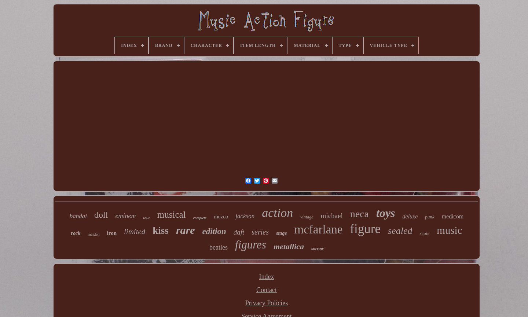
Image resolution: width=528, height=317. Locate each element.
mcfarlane (318, 229)
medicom (453, 216)
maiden (93, 234)
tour (146, 217)
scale (424, 233)
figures (250, 244)
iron (112, 233)
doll (101, 215)
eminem (125, 216)
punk (429, 217)
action (277, 213)
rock (76, 233)
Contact (266, 290)
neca (359, 214)
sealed (400, 230)
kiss (161, 230)
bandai (78, 216)
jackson (244, 216)
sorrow (317, 248)
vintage (306, 217)
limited (134, 231)
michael (332, 216)
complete (200, 218)
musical (171, 215)
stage (281, 233)
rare (185, 230)
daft (239, 232)
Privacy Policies (266, 303)
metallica (289, 246)
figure (365, 229)
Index (266, 276)
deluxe (410, 216)
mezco (221, 217)
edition (214, 231)
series (260, 232)
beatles (218, 247)
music (449, 230)
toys (385, 213)
